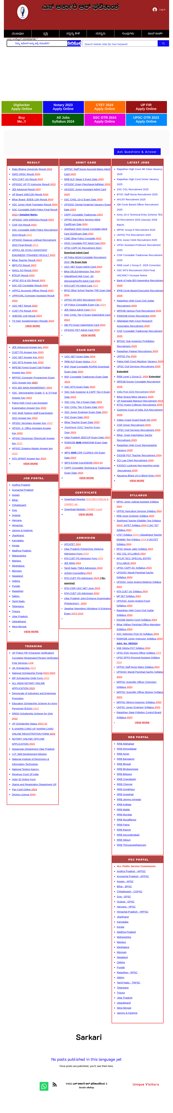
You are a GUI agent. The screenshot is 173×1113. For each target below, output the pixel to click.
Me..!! (21, 121)
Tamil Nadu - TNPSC (128, 982)
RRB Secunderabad (128, 834)
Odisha (16, 581)
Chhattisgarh (19, 505)
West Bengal (19, 626)
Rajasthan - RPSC (127, 972)
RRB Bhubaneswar (127, 769)
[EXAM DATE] (86, 349)
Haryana (17, 520)
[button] (155, 33)
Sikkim (16, 596)
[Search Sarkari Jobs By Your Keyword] (118, 44)
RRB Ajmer (123, 753)
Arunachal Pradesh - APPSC (133, 876)
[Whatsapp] (44, 1086)
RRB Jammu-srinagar (129, 799)
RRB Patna (123, 824)
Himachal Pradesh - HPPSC (133, 911)
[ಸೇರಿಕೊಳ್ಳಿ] (74, 43)
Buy (22, 117)
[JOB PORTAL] (34, 478)
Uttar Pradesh (20, 616)
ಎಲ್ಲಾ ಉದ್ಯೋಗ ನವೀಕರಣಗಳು (21, 39)
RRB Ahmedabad (126, 748)
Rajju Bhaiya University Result (32, 169)
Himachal (18, 525)
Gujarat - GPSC (126, 901)
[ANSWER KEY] (34, 340)
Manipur (17, 560)
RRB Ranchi (124, 829)
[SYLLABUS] (138, 495)
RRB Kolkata (124, 804)
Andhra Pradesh (21, 484)
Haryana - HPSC (126, 906)
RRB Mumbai (124, 814)
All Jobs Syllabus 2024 (63, 119)
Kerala (15, 545)
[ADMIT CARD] (86, 162)
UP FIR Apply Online (146, 107)
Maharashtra (19, 555)
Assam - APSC (125, 881)
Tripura (16, 611)
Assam (16, 495)
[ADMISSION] (86, 537)
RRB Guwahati (125, 794)
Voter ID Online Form (24, 779)
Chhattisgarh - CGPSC (129, 891)
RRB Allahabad (125, 743)
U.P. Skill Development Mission (29, 754)
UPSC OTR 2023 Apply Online (146, 119)
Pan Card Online (24, 789)
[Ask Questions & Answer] (137, 151)
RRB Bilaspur (124, 774)
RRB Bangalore (125, 758)
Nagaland (17, 575)
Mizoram (17, 570)
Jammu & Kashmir (22, 530)
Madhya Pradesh (22, 550)
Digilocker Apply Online (21, 107)
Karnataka (18, 540)
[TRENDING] (34, 646)
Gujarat (16, 515)
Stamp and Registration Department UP (34, 784)
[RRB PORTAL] (138, 737)
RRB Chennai (124, 784)
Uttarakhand (19, 621)
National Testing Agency (26, 769)
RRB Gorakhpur (126, 789)
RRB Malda (123, 809)
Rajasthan (17, 591)
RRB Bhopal (124, 764)
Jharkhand (18, 535)
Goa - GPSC (124, 896)
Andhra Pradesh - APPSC (131, 871)
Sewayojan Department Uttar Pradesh (33, 749)
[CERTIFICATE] (86, 492)
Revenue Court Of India (25, 774)
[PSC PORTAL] (138, 859)
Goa (15, 510)
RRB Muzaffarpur (126, 819)
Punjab (16, 586)
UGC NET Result (24, 305)
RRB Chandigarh (126, 779)
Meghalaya (18, 565)
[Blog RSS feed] (55, 1084)
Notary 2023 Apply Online (63, 107)
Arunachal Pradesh (23, 489)
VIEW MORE (30, 463)
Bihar (15, 500)
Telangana (18, 606)
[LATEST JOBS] (138, 162)
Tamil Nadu (18, 601)
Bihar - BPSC (124, 886)
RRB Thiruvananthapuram (131, 844)
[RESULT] (34, 162)
